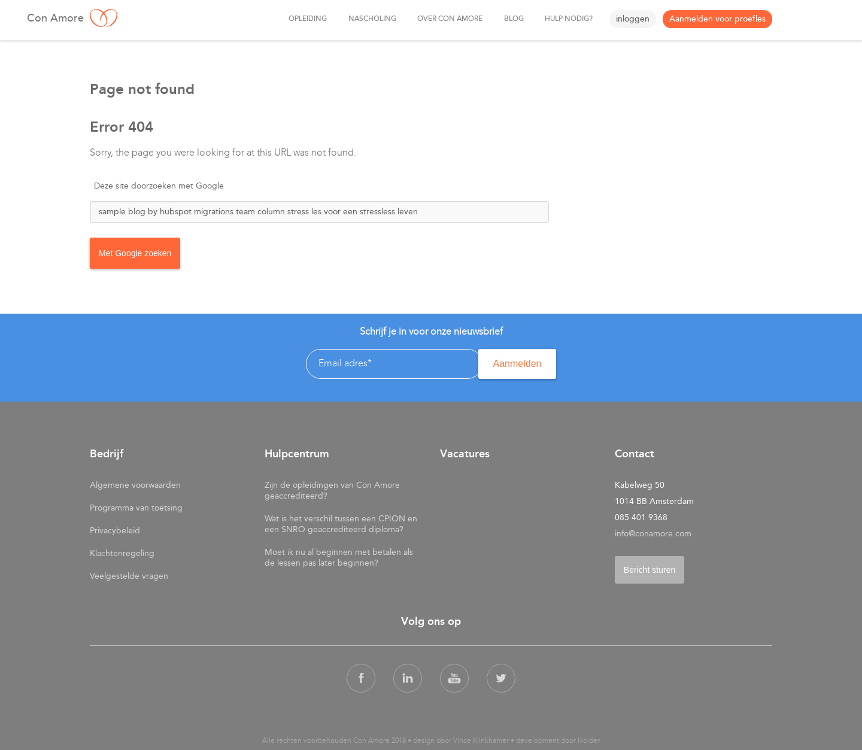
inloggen (632, 19)
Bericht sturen (649, 567)
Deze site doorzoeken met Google (159, 185)
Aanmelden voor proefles (717, 19)
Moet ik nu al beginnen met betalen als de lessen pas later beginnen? (339, 555)
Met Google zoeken (135, 252)
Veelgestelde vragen (129, 574)
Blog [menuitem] (512, 19)
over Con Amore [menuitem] (447, 19)
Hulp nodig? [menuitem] (568, 19)
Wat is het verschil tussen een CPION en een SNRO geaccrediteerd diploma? (341, 521)
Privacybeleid (115, 528)
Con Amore (153, 18)
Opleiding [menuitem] (303, 19)
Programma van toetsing (136, 505)
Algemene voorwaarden (135, 483)
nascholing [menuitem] (369, 19)
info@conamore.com (653, 531)
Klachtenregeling (122, 551)
